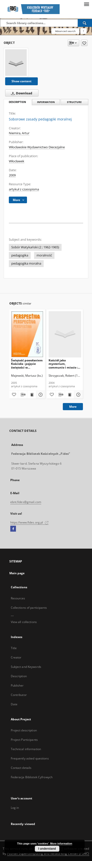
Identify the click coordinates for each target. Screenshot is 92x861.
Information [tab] (46, 102)
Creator (16, 657)
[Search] (85, 23)
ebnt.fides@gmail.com (25, 502)
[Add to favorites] (84, 43)
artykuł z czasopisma (24, 189)
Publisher (17, 685)
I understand (47, 848)
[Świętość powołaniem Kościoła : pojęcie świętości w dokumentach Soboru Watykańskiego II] (27, 334)
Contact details (21, 768)
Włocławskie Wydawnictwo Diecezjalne (37, 147)
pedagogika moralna (26, 263)
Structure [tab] (74, 102)
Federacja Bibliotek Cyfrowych (32, 777)
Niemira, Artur (19, 133)
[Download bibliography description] (22, 394)
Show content (21, 81)
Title (14, 648)
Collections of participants (29, 608)
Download (20, 93)
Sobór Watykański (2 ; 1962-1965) (35, 247)
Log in (15, 808)
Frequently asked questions (30, 758)
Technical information (26, 749)
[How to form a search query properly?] (83, 31)
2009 (12, 175)
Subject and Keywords (26, 667)
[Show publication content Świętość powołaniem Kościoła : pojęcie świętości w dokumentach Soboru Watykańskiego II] (31, 394)
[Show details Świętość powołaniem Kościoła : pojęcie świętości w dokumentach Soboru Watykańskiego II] (40, 394)
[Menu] (86, 4)
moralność (44, 255)
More (73, 407)
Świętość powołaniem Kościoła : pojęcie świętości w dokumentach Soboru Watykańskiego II (27, 363)
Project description (24, 730)
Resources (18, 598)
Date (14, 704)
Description (19, 676)
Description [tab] (17, 102)
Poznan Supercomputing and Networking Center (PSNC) (48, 853)
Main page (17, 573)
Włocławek (16, 161)
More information (61, 843)
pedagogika (19, 255)
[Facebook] (13, 529)
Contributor (19, 695)
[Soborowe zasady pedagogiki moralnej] (16, 62)
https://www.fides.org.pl (29, 522)
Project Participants (24, 740)
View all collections (24, 622)
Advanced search (65, 31)
